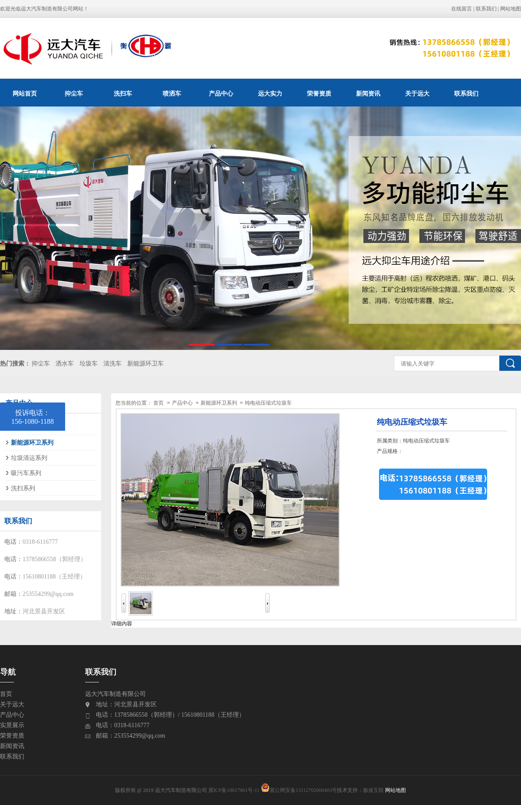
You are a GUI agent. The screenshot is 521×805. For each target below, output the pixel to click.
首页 (158, 403)
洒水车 (65, 363)
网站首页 (25, 93)
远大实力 (270, 93)
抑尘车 (74, 93)
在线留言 (461, 9)
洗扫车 (123, 93)
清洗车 (112, 363)
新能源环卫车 (145, 363)
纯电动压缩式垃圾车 (268, 403)
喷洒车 (172, 93)
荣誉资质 (319, 93)
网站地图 (510, 9)
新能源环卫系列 (219, 403)
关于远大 (417, 93)
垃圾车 (88, 363)
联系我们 (486, 9)
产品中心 (221, 93)
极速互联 (373, 790)
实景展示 (12, 725)
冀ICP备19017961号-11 (234, 790)
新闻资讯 (368, 93)
